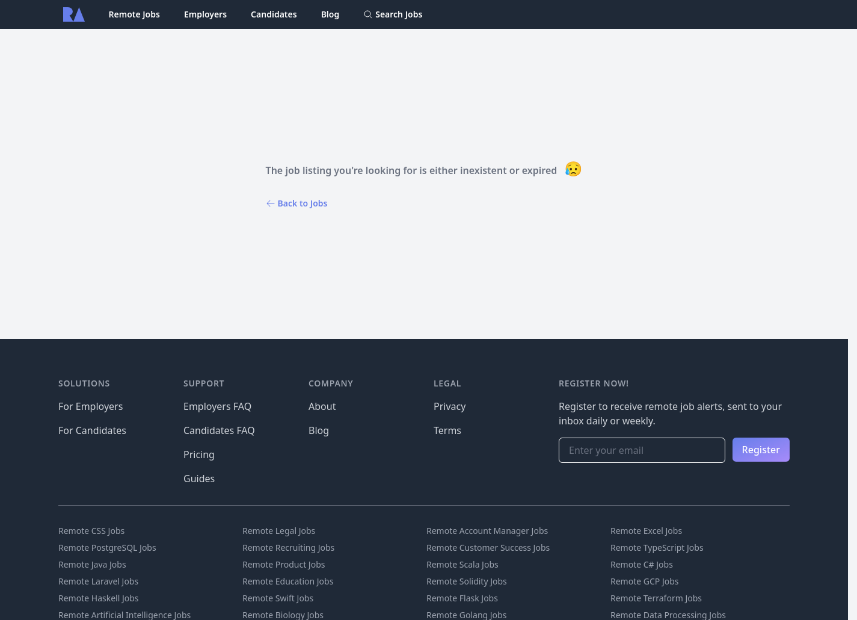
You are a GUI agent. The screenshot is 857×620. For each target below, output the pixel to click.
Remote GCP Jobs (644, 581)
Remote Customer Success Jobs (488, 547)
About (322, 406)
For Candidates (92, 430)
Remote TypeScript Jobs (657, 547)
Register (761, 449)
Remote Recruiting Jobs (288, 547)
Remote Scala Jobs (462, 564)
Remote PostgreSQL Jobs (107, 547)
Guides (199, 478)
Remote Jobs (134, 14)
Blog (330, 14)
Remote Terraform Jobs (656, 598)
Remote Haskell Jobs (98, 598)
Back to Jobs (297, 203)
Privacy (449, 406)
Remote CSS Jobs (91, 530)
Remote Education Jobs (287, 581)
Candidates (274, 14)
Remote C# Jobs (641, 564)
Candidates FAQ (219, 430)
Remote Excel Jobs (646, 530)
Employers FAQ (217, 406)
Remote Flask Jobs (462, 598)
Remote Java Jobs (92, 564)
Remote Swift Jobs (277, 598)
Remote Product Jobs (283, 564)
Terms (447, 430)
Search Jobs (392, 14)
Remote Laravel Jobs (98, 581)
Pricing (199, 454)
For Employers (90, 406)
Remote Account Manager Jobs (487, 530)
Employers (205, 14)
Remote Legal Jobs (278, 530)
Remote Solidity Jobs (466, 581)
